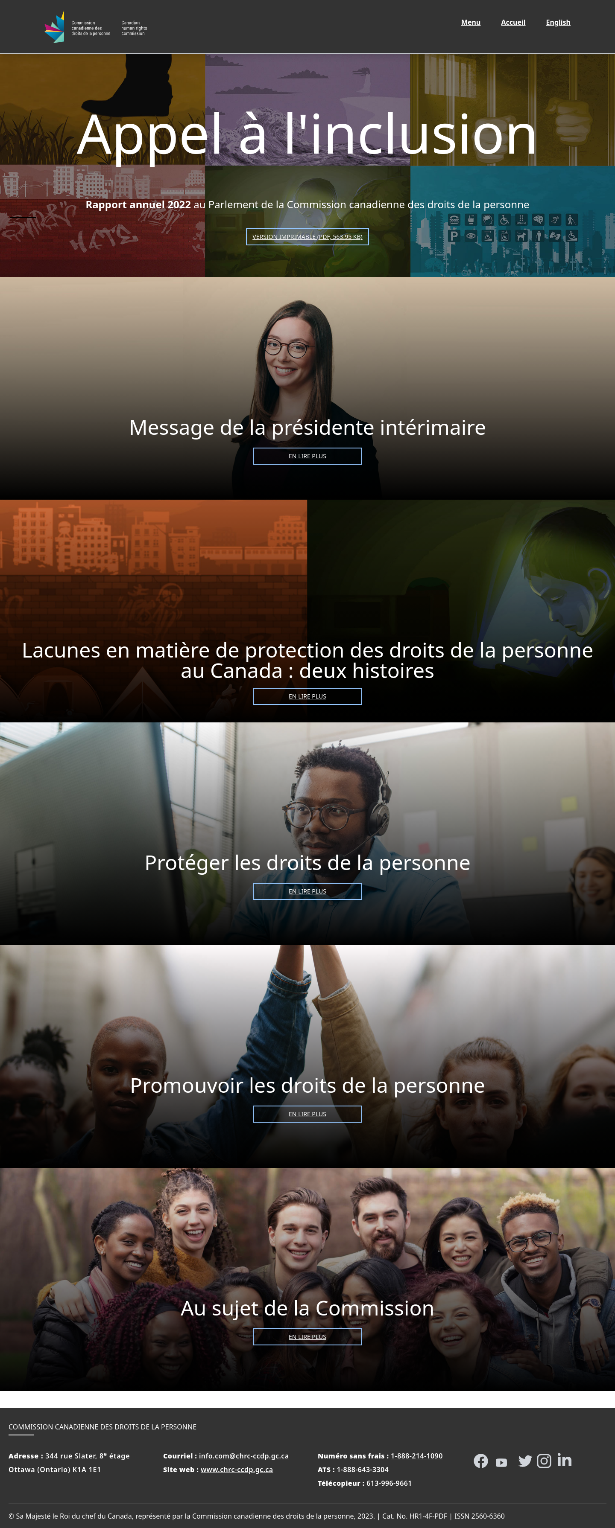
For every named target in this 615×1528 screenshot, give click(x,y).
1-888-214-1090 (417, 1456)
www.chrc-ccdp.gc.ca (237, 1469)
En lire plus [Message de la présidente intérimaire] (307, 456)
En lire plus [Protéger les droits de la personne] (307, 891)
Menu (470, 22)
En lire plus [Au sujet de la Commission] (307, 1337)
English (563, 22)
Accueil (518, 22)
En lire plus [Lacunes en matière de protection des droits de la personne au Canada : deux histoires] (307, 696)
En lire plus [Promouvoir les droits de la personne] (307, 1114)
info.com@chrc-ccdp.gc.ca (244, 1456)
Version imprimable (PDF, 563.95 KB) (307, 237)
